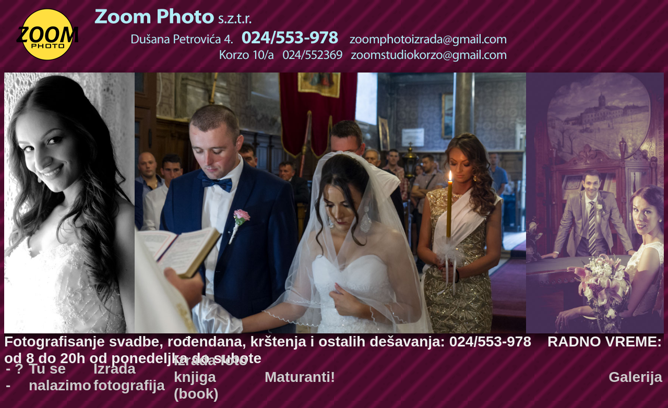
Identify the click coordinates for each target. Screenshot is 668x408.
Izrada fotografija (129, 377)
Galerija (635, 377)
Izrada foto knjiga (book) (211, 377)
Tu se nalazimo (60, 377)
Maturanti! (300, 377)
